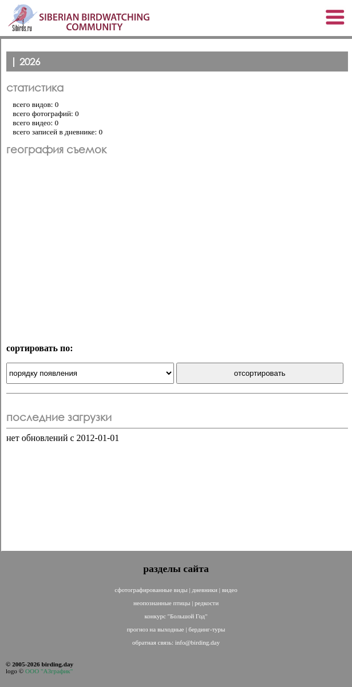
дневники (205, 589)
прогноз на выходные (155, 629)
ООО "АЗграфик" (49, 671)
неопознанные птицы (162, 602)
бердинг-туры (206, 629)
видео (230, 589)
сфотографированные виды (151, 589)
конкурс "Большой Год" (176, 616)
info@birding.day (197, 642)
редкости (207, 602)
